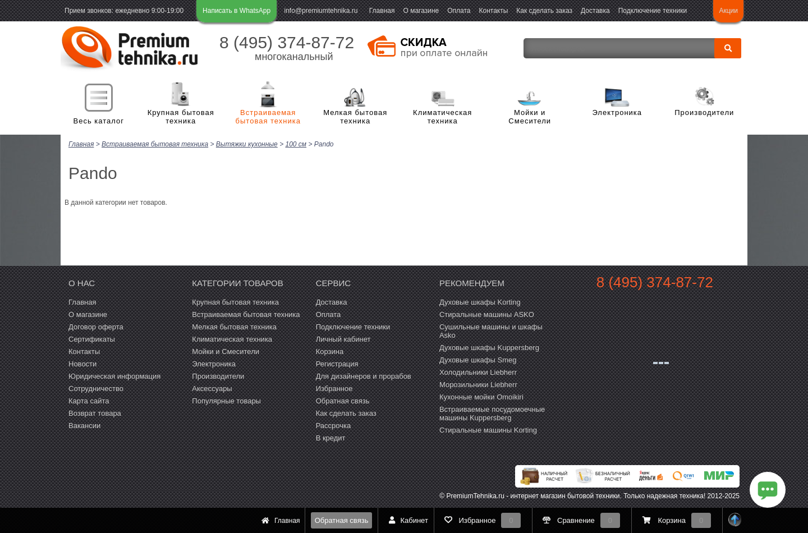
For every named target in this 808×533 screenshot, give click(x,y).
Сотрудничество (95, 388)
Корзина (330, 351)
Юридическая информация (114, 375)
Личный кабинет (343, 338)
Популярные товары (226, 400)
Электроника (617, 112)
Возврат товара (94, 412)
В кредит (331, 437)
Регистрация (337, 363)
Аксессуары (212, 388)
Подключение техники (652, 11)
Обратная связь (342, 520)
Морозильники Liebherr (478, 384)
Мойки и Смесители (529, 117)
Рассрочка (333, 425)
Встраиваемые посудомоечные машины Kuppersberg (492, 413)
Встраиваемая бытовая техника (268, 117)
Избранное (334, 388)
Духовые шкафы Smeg (478, 359)
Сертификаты (91, 338)
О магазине (421, 11)
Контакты (493, 11)
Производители (704, 112)
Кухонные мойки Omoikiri (481, 396)
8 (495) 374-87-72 (286, 42)
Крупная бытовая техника (181, 117)
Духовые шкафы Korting (480, 301)
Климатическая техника (442, 117)
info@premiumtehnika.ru (321, 11)
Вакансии (84, 425)
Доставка (595, 11)
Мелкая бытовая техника (355, 117)
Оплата (458, 11)
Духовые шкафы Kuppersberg (489, 347)
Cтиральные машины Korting (488, 429)
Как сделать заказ (544, 11)
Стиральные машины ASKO (486, 314)
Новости (82, 363)
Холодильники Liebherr (478, 371)
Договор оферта (95, 326)
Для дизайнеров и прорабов (363, 375)
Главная (382, 11)
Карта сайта (88, 400)
